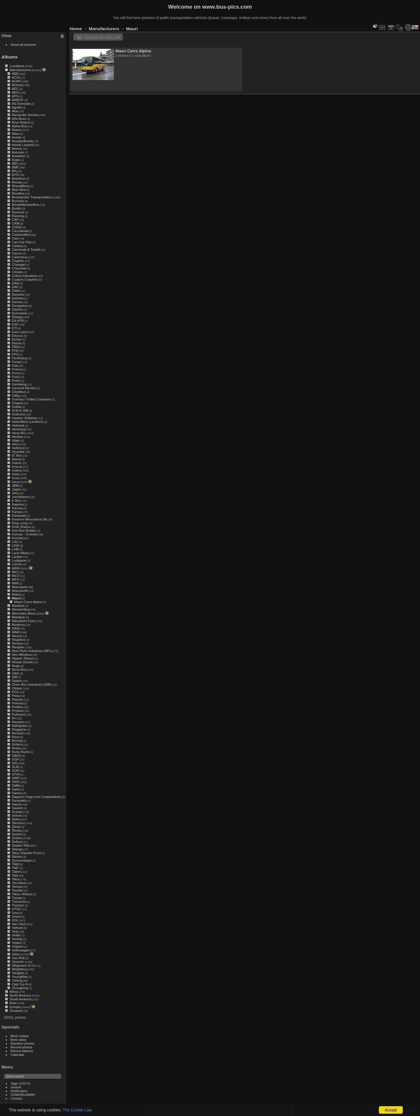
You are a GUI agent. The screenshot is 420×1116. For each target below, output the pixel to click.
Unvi (15, 913)
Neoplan (18, 647)
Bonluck (18, 201)
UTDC (16, 909)
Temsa (17, 886)
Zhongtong (20, 988)
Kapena (18, 504)
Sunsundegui (22, 860)
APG (15, 96)
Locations (16, 66)
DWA (16, 290)
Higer (16, 440)
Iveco (16, 482)
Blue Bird (19, 189)
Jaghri (16, 489)
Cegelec (18, 261)
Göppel (17, 403)
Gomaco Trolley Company (31, 399)
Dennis (17, 302)
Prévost (17, 703)
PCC (15, 692)
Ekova (16, 343)
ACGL (16, 77)
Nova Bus (19, 669)
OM (14, 677)
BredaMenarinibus (25, 204)
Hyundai (18, 451)
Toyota (17, 898)
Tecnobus (19, 883)
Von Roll (18, 958)
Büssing (18, 216)
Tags (14, 1083)
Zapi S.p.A (20, 984)
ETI (14, 328)
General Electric (24, 388)
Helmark (18, 425)
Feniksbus (19, 358)
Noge (16, 666)
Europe (14, 1007)
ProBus (17, 707)
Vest (15, 931)
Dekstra (18, 298)
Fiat (15, 365)
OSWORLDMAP (23, 1094)
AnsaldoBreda (22, 141)
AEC (15, 88)
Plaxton (17, 699)
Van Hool (19, 924)
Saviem (17, 808)
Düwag (17, 317)
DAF (15, 287)
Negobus (18, 639)
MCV (15, 575)
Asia (12, 1003)
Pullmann (19, 714)
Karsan (17, 512)
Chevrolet (19, 268)
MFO (15, 579)
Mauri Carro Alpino (28, 602)
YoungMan (20, 976)
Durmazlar (19, 313)
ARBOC (18, 100)
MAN (15, 568)
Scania (17, 811)
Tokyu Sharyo (22, 894)
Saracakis (19, 800)
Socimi (17, 834)
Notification (19, 1091)
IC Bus (17, 455)
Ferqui (16, 362)
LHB (15, 549)
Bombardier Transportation (32, 197)
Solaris (17, 838)
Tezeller (18, 890)
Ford (15, 377)
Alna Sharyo (21, 122)
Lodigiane (19, 560)
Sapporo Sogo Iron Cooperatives (36, 796)
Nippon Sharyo (23, 658)
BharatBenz (20, 186)
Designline (20, 305)
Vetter (16, 935)
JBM (15, 485)
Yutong (17, 980)
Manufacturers (20, 70)
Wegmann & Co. (24, 965)
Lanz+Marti (20, 553)
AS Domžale (21, 103)
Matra (16, 594)
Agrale (17, 107)
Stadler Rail (20, 845)
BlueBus (18, 193)
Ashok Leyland (23, 145)
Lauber (17, 556)
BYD (15, 174)
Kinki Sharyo (21, 526)
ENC (15, 324)
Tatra (15, 879)
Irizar (15, 474)
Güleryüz (18, 414)
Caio (15, 238)
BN (14, 171)
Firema (17, 369)
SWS (16, 782)
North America (20, 995)
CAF (15, 219)
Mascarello (20, 590)
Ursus (16, 916)
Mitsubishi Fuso (23, 621)
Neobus (18, 643)
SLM (15, 767)
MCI (15, 572)
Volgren (17, 946)
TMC (15, 868)
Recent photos (22, 1047)
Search (16, 1087)
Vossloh (18, 961)
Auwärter (18, 156)
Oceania (15, 1010)
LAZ (15, 541)
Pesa (16, 695)
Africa (13, 991)
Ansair (16, 137)
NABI (16, 628)
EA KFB (18, 320)
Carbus (17, 246)
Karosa (17, 508)
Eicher (16, 339)
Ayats (16, 159)
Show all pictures (23, 44)
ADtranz (18, 85)
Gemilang (19, 384)
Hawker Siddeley (24, 418)
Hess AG (18, 433)
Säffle (16, 785)
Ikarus (16, 459)
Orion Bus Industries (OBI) (31, 684)
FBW (15, 347)
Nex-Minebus (22, 654)
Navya (16, 636)
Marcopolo (20, 587)
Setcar (17, 815)
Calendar (17, 1054)
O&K (15, 673)
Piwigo (385, 1111)
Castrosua (19, 257)
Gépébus (19, 391)
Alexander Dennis (25, 115)
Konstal (17, 538)
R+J (15, 718)
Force (16, 373)
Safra (16, 789)
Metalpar (18, 617)
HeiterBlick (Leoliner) (27, 421)
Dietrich (17, 309)
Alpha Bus (19, 126)
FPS (15, 354)
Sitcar (16, 826)
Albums (9, 56)
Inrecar (17, 466)
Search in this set (102, 37)
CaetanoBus (21, 234)
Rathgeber (20, 725)
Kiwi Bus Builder (24, 530)
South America (20, 999)
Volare (16, 942)
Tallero (17, 871)
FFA (15, 350)
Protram (18, 710)
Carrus (17, 253)
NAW (16, 632)
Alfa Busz (19, 118)
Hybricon (18, 448)
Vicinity (17, 939)
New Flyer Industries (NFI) (31, 651)
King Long (19, 523)
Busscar (18, 212)
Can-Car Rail (21, 242)
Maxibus (18, 605)
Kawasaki (19, 515)
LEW (15, 545)
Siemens (18, 823)
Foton (16, 380)
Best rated (18, 1039)
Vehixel (17, 927)
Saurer (17, 804)
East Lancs (20, 332)
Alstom (17, 130)
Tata (15, 875)
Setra (16, 819)
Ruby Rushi (20, 752)
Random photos (23, 1043)
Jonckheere (20, 497)
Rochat (17, 740)
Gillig (15, 395)
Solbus (17, 841)
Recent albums (22, 1051)
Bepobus (18, 178)
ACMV (17, 81)
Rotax (16, 748)
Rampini (18, 722)
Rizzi (15, 737)
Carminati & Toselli (26, 249)
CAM (15, 223)
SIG (15, 763)
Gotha (16, 406)
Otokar (17, 688)
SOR (15, 770)
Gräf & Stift (20, 410)
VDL (15, 920)
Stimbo (17, 856)
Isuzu (16, 478)
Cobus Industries (24, 275)
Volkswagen (21, 950)
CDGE (17, 227)
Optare (17, 680)
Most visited (19, 1036)
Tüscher (18, 905)
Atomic (17, 148)
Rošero (17, 744)
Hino (15, 444)
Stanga (17, 849)
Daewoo (18, 294)
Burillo (16, 208)
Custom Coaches (25, 279)
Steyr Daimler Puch (26, 853)
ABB (15, 73)
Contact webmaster (406, 1111)
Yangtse (18, 973)
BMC (15, 167)
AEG (15, 92)
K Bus (16, 500)
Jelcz (16, 493)
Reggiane (19, 729)
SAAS (16, 755)
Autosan (18, 152)
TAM (15, 864)
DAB (15, 283)
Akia (15, 111)
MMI (15, 583)
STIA (15, 774)
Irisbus (17, 470)
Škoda (16, 830)
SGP (15, 759)
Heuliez (17, 436)
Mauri (16, 598)
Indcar (16, 463)
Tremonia (19, 901)
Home (76, 28)
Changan (19, 264)
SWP (16, 778)
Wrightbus (19, 969)
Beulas (17, 182)
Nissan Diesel (22, 662)
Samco (17, 793)
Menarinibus (21, 609)
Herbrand (19, 429)
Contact (16, 1098)
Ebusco (17, 335)
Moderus (18, 624)
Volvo (16, 954)
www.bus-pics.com (227, 7)
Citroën (17, 272)
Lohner (17, 564)
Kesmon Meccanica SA (29, 519)
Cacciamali (20, 231)
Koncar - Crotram (25, 534)
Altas (15, 133)
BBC (15, 163)
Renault (18, 733)
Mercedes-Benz (23, 613)
